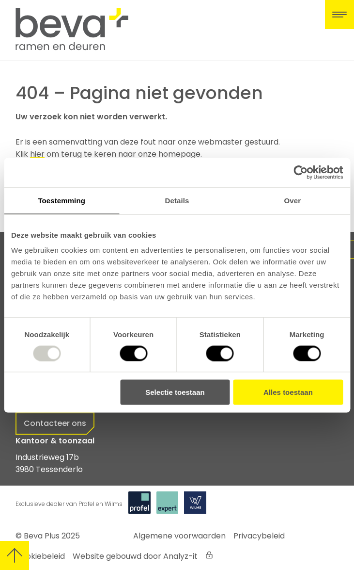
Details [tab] (177, 200)
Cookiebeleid (40, 556)
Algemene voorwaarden (179, 535)
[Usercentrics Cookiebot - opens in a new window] (300, 172)
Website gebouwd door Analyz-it (135, 556)
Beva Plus (42, 535)
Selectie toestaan (175, 392)
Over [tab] (292, 200)
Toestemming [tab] (61, 200)
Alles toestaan (288, 392)
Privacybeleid (259, 535)
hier (37, 154)
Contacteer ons (55, 423)
